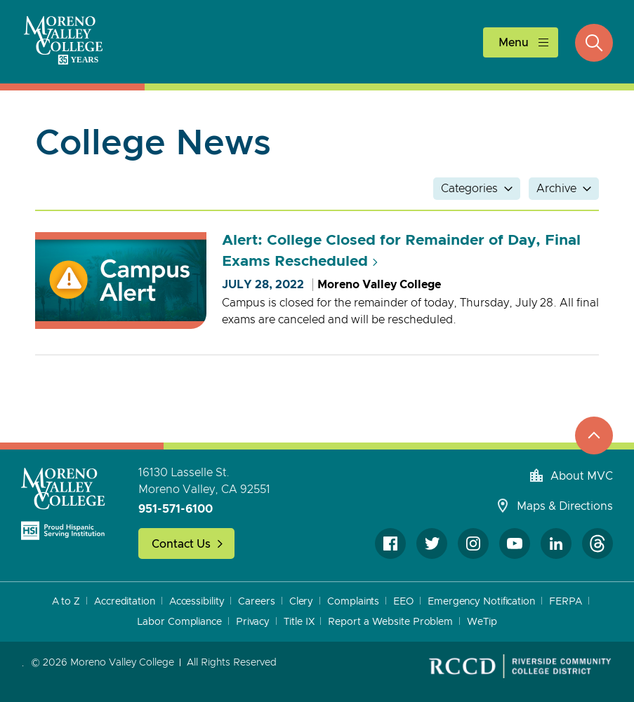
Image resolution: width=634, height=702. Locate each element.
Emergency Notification (481, 602)
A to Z (66, 602)
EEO (403, 602)
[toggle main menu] (520, 42)
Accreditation (124, 602)
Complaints (353, 602)
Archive (556, 188)
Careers (256, 602)
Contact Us (181, 544)
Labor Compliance (179, 622)
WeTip (482, 622)
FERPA (566, 602)
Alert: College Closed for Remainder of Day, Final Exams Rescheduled (401, 251)
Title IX (299, 622)
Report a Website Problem (390, 622)
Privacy (253, 622)
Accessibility (197, 602)
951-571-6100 (175, 509)
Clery (301, 602)
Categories (469, 188)
